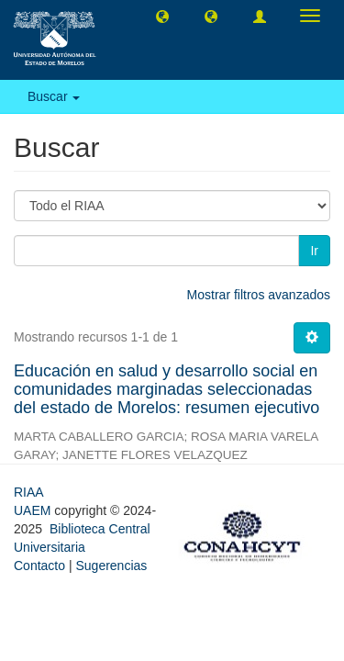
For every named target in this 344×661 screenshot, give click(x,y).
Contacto (39, 565)
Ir (314, 250)
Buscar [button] (54, 96)
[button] (162, 15)
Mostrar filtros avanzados (258, 294)
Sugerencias (111, 565)
